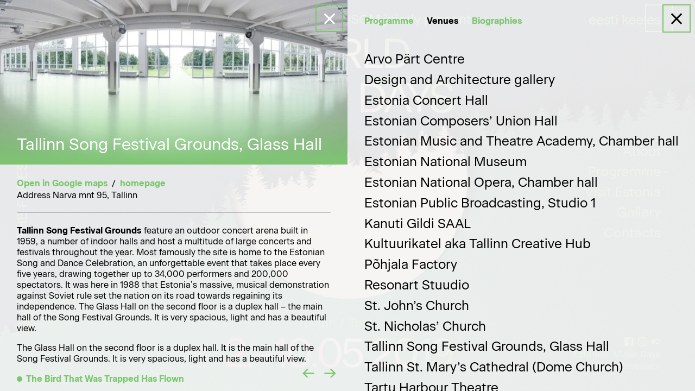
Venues (443, 21)
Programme (389, 21)
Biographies (497, 21)
